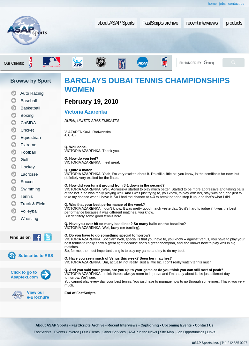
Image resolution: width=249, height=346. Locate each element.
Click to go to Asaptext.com (24, 274)
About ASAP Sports (51, 325)
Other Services (114, 332)
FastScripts (42, 332)
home (212, 3)
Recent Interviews (123, 325)
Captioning (149, 325)
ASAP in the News (142, 332)
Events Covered (66, 332)
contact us (236, 3)
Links (211, 332)
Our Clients (91, 332)
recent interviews (201, 23)
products (234, 23)
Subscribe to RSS (35, 255)
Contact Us (204, 325)
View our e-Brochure (38, 295)
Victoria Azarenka (85, 112)
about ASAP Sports (116, 23)
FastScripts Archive (88, 325)
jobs (222, 3)
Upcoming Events (177, 325)
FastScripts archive (160, 23)
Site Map (167, 332)
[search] (196, 63)
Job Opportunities (190, 332)
